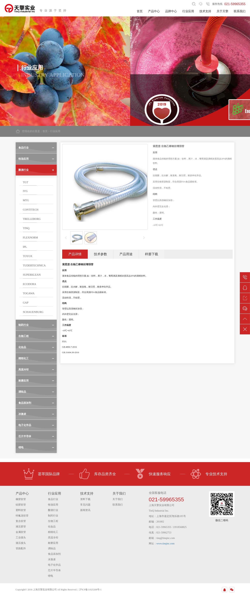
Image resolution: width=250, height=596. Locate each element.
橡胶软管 (21, 499)
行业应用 (188, 11)
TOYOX (27, 256)
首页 (140, 11)
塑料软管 (21, 510)
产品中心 (154, 11)
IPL (25, 246)
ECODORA (29, 284)
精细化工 (53, 532)
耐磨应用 (53, 543)
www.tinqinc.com (165, 543)
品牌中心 (171, 11)
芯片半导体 (54, 570)
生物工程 (53, 521)
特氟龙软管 (22, 515)
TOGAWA (29, 293)
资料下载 (85, 499)
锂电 (50, 575)
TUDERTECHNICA (34, 265)
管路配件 (21, 548)
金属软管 (21, 532)
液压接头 (21, 543)
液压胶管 (21, 526)
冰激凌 (52, 559)
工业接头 (21, 537)
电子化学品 (54, 565)
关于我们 (118, 499)
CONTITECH (30, 209)
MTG (26, 200)
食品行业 (53, 499)
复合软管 (21, 521)
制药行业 (53, 515)
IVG (25, 191)
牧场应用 (53, 504)
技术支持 (205, 11)
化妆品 (52, 526)
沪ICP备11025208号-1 (90, 589)
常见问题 (85, 504)
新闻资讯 (85, 510)
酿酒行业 (53, 510)
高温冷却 (53, 537)
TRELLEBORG (32, 218)
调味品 (52, 548)
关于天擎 (222, 11)
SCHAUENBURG (33, 311)
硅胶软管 (21, 504)
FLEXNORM (30, 237)
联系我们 (239, 11)
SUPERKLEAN (32, 274)
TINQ (26, 228)
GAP (25, 302)
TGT (25, 182)
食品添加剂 (54, 554)
